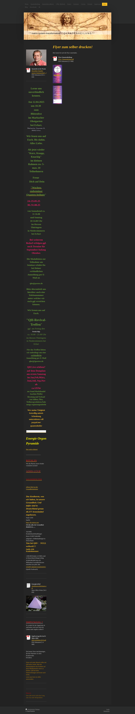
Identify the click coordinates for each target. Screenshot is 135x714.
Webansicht (106, 711)
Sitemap (37, 709)
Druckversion (30, 709)
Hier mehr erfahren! (32, 449)
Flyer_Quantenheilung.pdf (66, 59)
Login (107, 709)
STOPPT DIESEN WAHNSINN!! (36, 567)
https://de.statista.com (32, 522)
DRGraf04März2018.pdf (39, 640)
